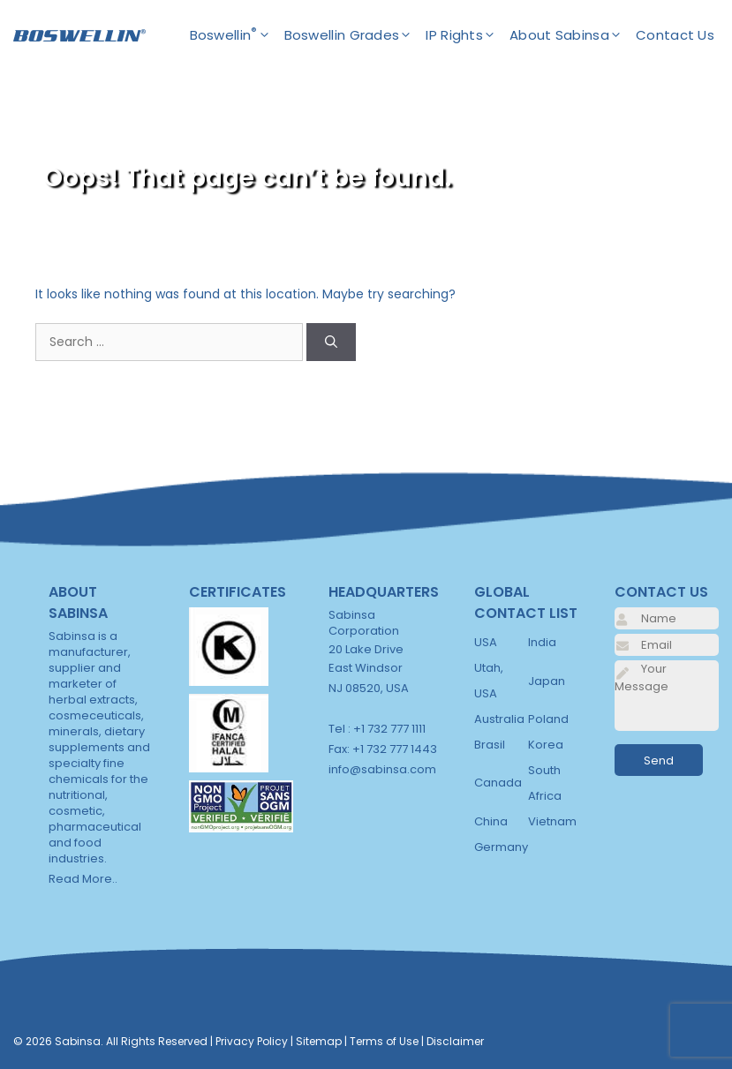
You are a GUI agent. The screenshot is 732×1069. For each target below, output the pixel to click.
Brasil (489, 744)
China (491, 821)
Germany (501, 847)
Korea (545, 744)
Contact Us (675, 35)
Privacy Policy (251, 1041)
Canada (498, 782)
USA (485, 642)
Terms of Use (384, 1041)
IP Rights (467, 35)
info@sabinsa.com (382, 769)
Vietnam (552, 821)
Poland (548, 719)
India (542, 642)
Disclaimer (455, 1041)
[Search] (331, 342)
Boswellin (237, 35)
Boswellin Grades (355, 35)
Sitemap (319, 1041)
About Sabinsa (572, 35)
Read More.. (83, 878)
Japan (546, 681)
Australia (499, 719)
